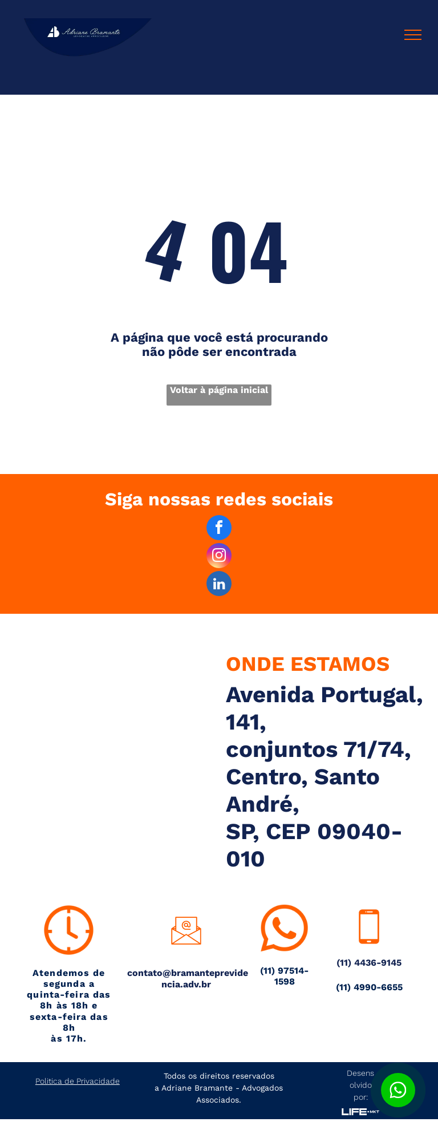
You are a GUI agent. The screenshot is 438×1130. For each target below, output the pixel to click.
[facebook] (219, 529)
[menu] (413, 35)
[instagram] (219, 557)
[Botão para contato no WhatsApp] (398, 1090)
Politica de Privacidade (77, 1081)
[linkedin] (219, 585)
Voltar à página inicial (219, 389)
